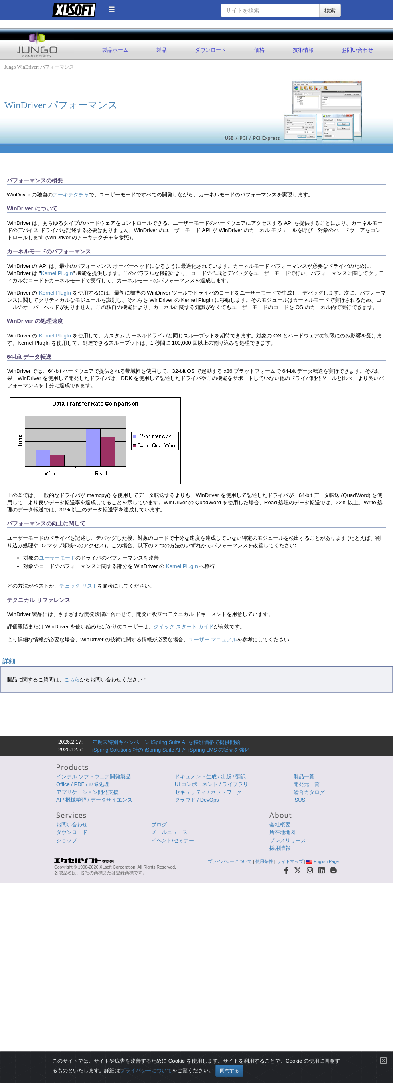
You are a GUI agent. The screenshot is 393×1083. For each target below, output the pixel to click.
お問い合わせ (357, 50)
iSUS (300, 800)
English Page (322, 861)
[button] (111, 9)
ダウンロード (210, 50)
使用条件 (264, 861)
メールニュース (169, 832)
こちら (72, 680)
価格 (259, 50)
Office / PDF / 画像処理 (82, 784)
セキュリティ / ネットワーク (208, 792)
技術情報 (303, 50)
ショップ (66, 840)
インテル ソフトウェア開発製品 (93, 777)
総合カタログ (309, 792)
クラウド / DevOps (197, 800)
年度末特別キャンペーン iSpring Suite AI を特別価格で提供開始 (166, 742)
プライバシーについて (230, 861)
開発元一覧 (307, 784)
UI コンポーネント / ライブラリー (214, 784)
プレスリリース (287, 840)
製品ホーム (115, 50)
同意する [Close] (229, 1070)
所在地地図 (282, 832)
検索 (330, 10)
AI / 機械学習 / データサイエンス (94, 800)
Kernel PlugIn (57, 273)
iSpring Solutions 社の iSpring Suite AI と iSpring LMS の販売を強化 (170, 750)
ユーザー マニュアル (212, 639)
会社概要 (279, 825)
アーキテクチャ (71, 195)
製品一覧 (304, 777)
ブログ (159, 825)
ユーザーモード (57, 558)
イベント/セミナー (172, 840)
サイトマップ (290, 861)
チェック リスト (78, 586)
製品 (161, 50)
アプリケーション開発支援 (87, 792)
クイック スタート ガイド (184, 627)
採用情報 (279, 848)
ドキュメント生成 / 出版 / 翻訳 (210, 777)
